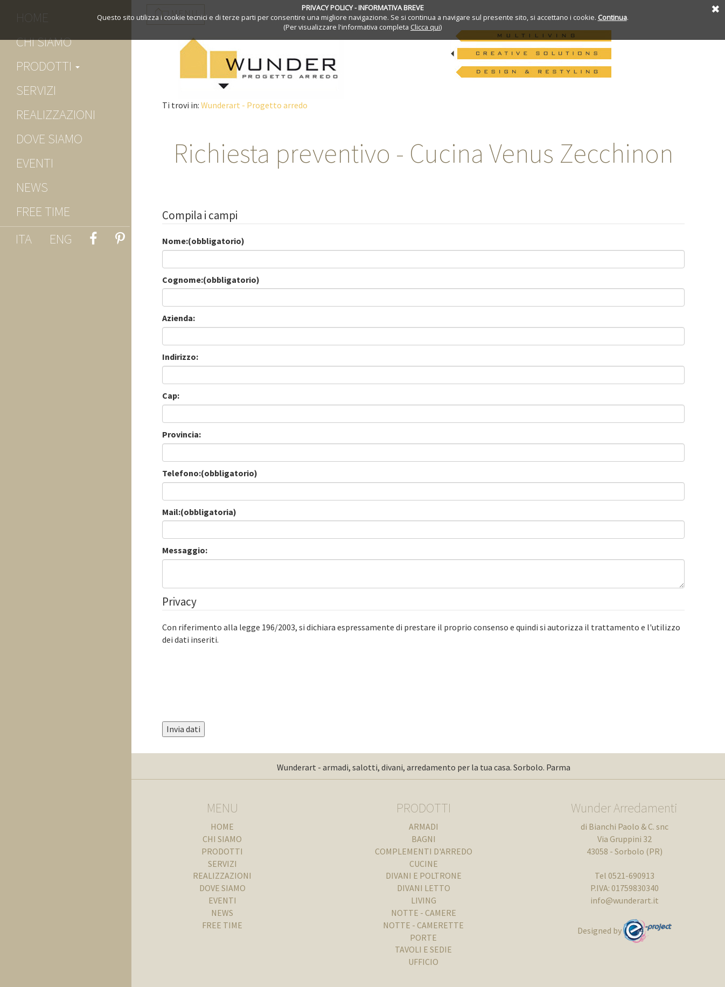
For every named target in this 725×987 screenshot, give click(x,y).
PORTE (429, 937)
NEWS (32, 187)
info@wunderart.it (626, 900)
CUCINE (429, 863)
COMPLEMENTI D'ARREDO (429, 851)
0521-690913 (633, 875)
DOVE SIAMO (49, 138)
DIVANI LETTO (429, 887)
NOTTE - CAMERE (429, 912)
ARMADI (429, 826)
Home (233, 826)
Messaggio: (191, 550)
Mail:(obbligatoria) (206, 511)
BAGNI (429, 838)
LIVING (429, 900)
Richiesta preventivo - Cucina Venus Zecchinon (430, 153)
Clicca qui (425, 27)
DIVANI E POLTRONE (430, 875)
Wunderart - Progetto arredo (260, 105)
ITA (24, 238)
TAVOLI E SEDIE (429, 949)
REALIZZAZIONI (55, 114)
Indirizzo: (187, 356)
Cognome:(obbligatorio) (217, 279)
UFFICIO (430, 961)
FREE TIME (43, 211)
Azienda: (185, 317)
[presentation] (250, 672)
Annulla (714, 8)
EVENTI (34, 162)
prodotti (48, 65)
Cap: (177, 395)
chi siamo (44, 41)
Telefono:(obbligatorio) (216, 473)
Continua (612, 17)
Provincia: (188, 434)
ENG (61, 238)
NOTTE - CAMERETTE (429, 925)
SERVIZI (36, 90)
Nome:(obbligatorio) (210, 240)
